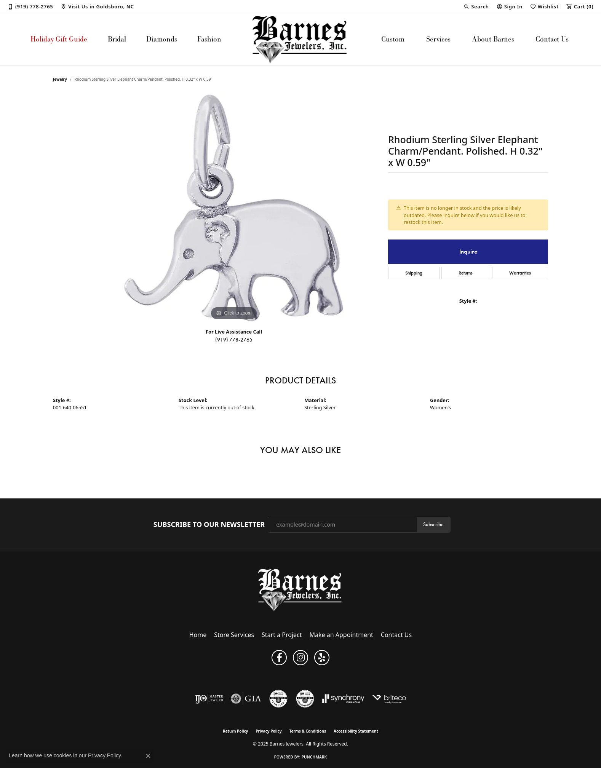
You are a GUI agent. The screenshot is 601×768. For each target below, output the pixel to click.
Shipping (413, 273)
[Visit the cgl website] (278, 698)
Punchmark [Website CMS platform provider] (314, 757)
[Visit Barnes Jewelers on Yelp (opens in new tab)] (321, 657)
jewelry (60, 79)
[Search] (476, 6)
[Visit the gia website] (246, 698)
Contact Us (552, 39)
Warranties (520, 273)
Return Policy (235, 731)
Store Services (234, 635)
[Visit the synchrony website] (343, 698)
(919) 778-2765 (234, 340)
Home (198, 635)
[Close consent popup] (148, 756)
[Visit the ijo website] (209, 698)
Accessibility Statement (356, 731)
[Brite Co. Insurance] (389, 698)
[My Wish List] (544, 6)
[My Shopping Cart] (579, 6)
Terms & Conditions (307, 731)
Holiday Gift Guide (58, 39)
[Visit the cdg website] (305, 698)
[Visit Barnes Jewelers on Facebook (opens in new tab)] (279, 657)
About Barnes (493, 39)
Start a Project (282, 635)
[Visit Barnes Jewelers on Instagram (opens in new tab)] (300, 657)
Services (438, 39)
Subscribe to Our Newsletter (209, 525)
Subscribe (433, 524)
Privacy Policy (268, 731)
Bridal (117, 39)
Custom (392, 39)
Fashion (209, 39)
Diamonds (161, 39)
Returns (466, 273)
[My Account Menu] (510, 6)
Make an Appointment (341, 635)
